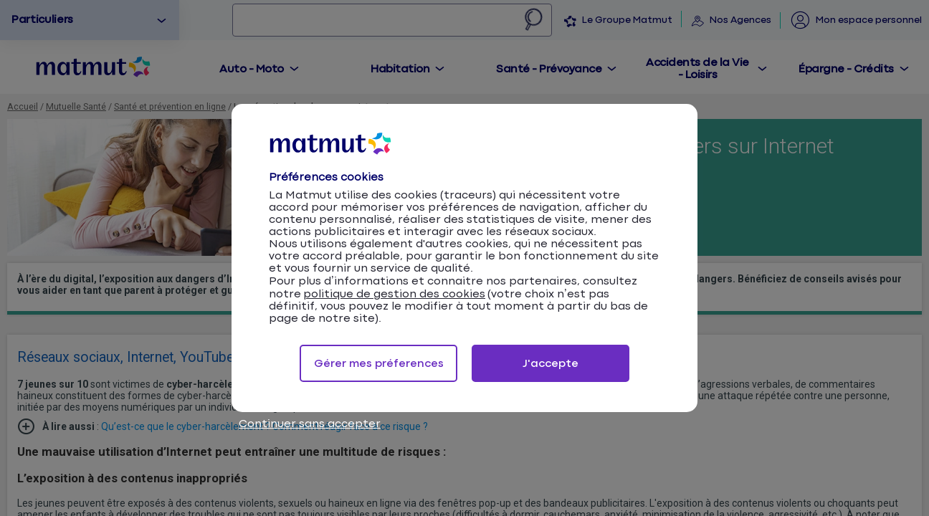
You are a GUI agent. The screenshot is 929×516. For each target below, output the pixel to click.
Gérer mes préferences (379, 364)
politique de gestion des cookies (394, 294)
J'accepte (550, 364)
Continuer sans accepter (310, 424)
